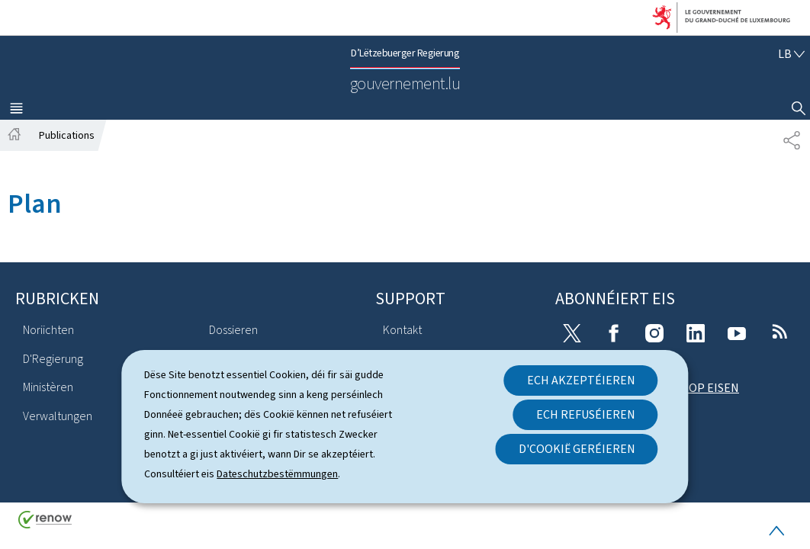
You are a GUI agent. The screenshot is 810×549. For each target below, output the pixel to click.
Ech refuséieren (585, 414)
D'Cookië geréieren (577, 449)
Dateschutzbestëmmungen (277, 474)
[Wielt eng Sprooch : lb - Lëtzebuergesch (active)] (791, 54)
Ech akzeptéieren (581, 380)
